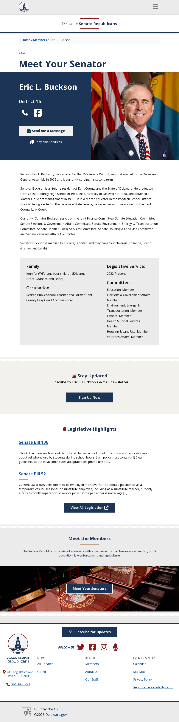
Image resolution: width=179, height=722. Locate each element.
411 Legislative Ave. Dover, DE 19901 (20, 674)
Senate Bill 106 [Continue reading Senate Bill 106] (33, 442)
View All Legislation (90, 507)
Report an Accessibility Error (153, 687)
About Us (91, 672)
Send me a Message (46, 130)
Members (40, 40)
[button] (155, 6)
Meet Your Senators (89, 588)
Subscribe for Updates (89, 632)
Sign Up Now (89, 397)
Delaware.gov (56, 714)
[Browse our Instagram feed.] (104, 647)
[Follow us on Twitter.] (80, 647)
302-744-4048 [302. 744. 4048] (20, 684)
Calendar (139, 664)
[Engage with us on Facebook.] (92, 647)
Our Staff (91, 679)
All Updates (45, 664)
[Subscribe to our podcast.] (115, 647)
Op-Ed (41, 672)
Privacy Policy (142, 679)
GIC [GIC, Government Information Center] (56, 709)
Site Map (139, 672)
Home (26, 40)
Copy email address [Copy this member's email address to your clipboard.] (46, 142)
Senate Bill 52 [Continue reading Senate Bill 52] (32, 473)
